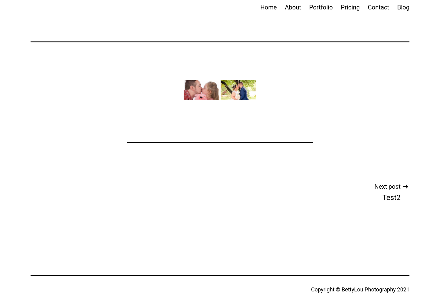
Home (268, 7)
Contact (378, 7)
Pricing (350, 7)
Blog (403, 7)
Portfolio (321, 7)
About (293, 7)
